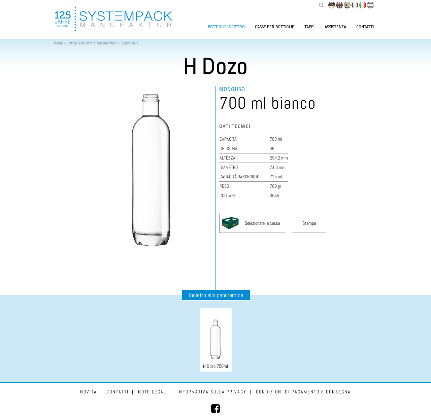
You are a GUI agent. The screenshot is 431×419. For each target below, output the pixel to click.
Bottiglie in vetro (226, 26)
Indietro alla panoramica (216, 295)
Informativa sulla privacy (211, 392)
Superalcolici (106, 43)
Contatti (365, 26)
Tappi (309, 26)
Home (58, 43)
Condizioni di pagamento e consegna (303, 392)
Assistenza (335, 26)
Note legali (153, 392)
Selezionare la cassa (262, 223)
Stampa (309, 223)
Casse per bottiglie (274, 26)
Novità (88, 392)
